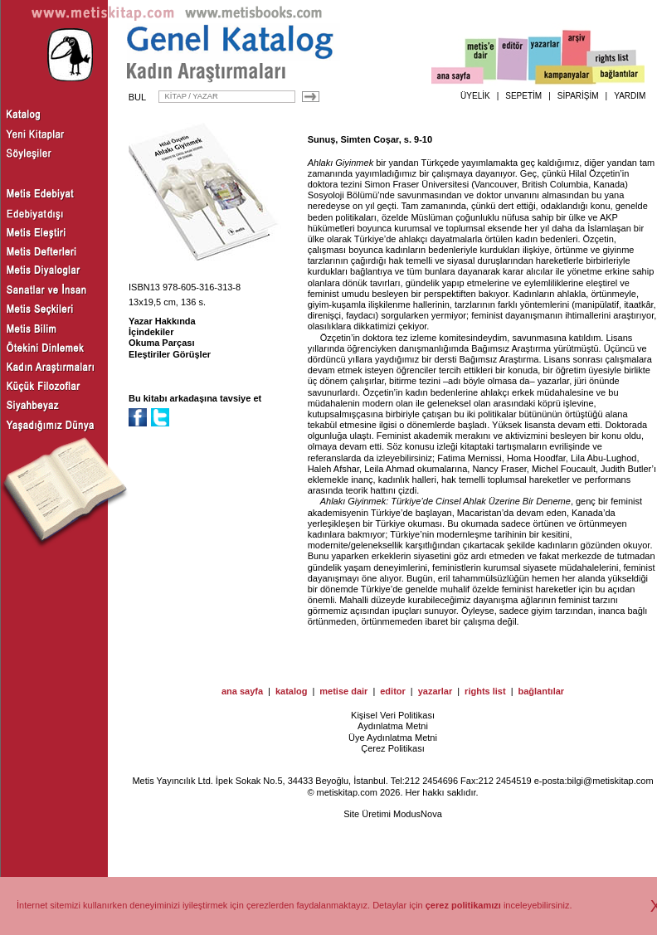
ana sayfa (242, 691)
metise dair (343, 691)
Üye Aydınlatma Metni (392, 738)
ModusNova (417, 814)
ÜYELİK (475, 95)
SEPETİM (523, 95)
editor (393, 691)
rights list (485, 691)
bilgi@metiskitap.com (610, 781)
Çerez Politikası (392, 748)
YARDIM (629, 95)
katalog (291, 691)
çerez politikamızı (463, 905)
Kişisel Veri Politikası (393, 715)
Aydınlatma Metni (393, 726)
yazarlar (435, 691)
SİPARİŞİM (578, 95)
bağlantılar (541, 691)
